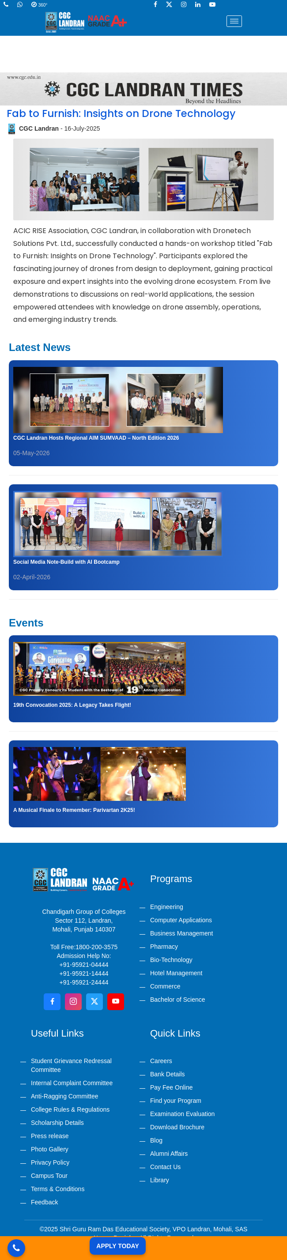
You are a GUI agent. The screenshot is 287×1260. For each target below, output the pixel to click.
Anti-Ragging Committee (64, 1096)
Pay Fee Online (171, 1087)
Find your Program (175, 1100)
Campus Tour (49, 1175)
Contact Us (165, 1166)
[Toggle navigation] (234, 21)
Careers (161, 1060)
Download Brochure (177, 1127)
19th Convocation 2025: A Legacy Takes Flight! (72, 705)
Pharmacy (164, 946)
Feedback (44, 1202)
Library (159, 1180)
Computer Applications (181, 920)
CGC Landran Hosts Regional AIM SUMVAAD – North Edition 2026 (96, 438)
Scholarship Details (57, 1122)
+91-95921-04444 (84, 964)
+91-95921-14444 (84, 973)
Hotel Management (176, 973)
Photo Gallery (49, 1149)
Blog (156, 1140)
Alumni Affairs (169, 1153)
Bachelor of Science (177, 999)
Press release (50, 1135)
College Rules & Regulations (70, 1109)
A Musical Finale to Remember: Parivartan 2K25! (74, 810)
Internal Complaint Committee (72, 1082)
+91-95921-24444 (84, 982)
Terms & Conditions (57, 1188)
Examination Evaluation (182, 1113)
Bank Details (167, 1074)
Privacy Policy (50, 1162)
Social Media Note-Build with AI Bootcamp (66, 562)
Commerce (165, 986)
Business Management (181, 933)
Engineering (166, 906)
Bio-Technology (171, 959)
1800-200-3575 (96, 947)
